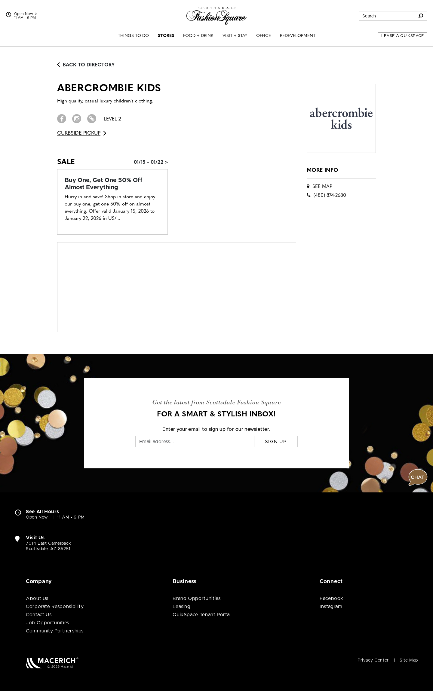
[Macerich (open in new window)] (52, 662)
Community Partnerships (55, 631)
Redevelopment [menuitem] (297, 36)
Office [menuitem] (263, 36)
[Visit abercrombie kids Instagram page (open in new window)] (76, 118)
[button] (418, 477)
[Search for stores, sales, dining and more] (387, 16)
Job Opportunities (47, 622)
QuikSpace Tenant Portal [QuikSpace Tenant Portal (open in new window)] (202, 614)
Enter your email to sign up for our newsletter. (216, 429)
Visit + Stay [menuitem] (235, 36)
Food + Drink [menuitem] (198, 36)
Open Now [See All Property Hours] (25, 14)
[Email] (194, 441)
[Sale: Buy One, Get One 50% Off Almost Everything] (112, 184)
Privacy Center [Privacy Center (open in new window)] (373, 660)
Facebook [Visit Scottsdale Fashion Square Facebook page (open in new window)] (331, 598)
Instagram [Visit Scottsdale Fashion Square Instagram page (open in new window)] (331, 606)
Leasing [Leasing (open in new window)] (181, 606)
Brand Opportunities (196, 598)
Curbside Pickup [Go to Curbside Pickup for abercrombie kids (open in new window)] (81, 133)
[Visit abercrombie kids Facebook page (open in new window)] (61, 118)
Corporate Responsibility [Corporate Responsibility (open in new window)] (55, 606)
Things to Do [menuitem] (133, 36)
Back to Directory (86, 65)
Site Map (409, 660)
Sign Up (276, 441)
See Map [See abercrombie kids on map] (322, 186)
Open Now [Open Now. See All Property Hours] (37, 517)
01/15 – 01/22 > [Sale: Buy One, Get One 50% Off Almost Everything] (151, 162)
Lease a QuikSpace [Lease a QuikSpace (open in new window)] (402, 36)
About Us (37, 598)
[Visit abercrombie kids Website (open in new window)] (91, 118)
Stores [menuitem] (166, 36)
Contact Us (38, 614)
